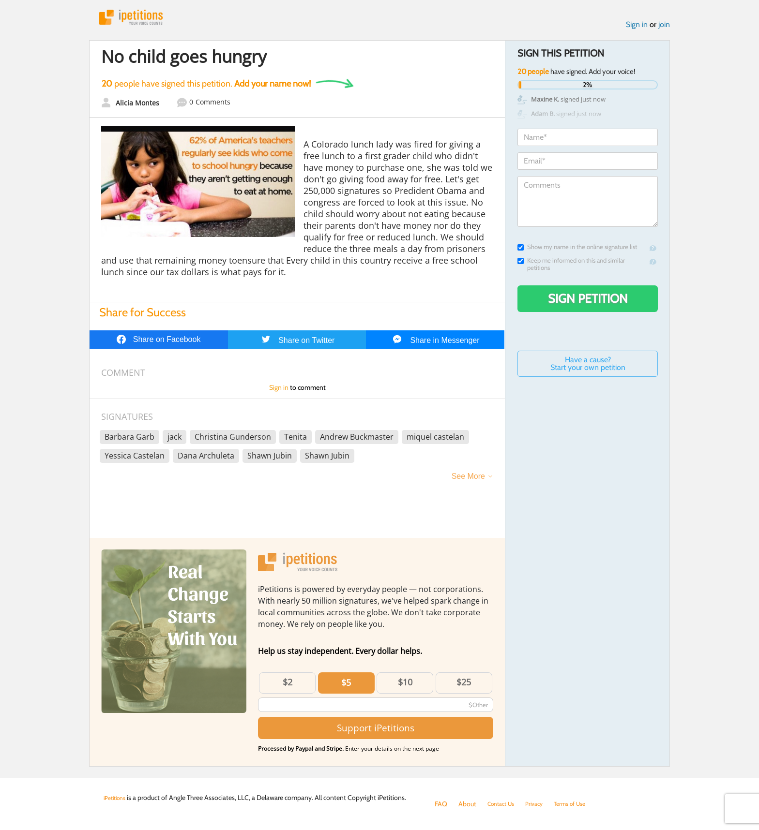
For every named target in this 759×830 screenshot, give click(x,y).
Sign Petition (588, 302)
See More (468, 480)
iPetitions (139, 19)
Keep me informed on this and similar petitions (571, 268)
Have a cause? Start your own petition (587, 367)
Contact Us (503, 804)
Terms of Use (581, 804)
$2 (287, 686)
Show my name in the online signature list (577, 250)
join (664, 28)
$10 (405, 686)
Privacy (541, 804)
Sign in (637, 28)
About (467, 804)
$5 (346, 686)
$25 (463, 686)
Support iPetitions (375, 731)
